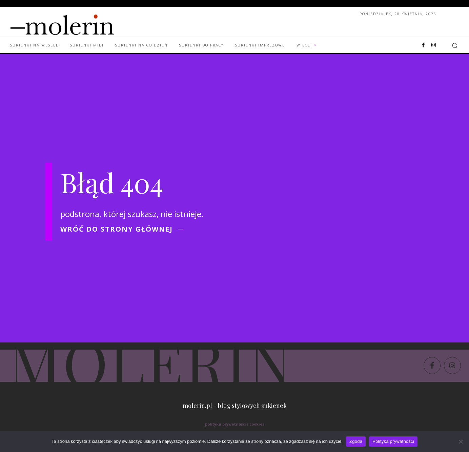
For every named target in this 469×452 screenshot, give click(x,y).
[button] (455, 45)
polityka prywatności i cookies (234, 424)
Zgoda (355, 441)
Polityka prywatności (393, 441)
